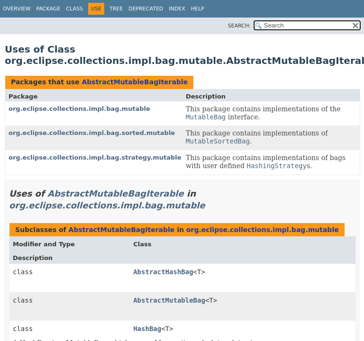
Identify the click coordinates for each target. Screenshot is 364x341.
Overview (17, 9)
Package (48, 9)
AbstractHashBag (163, 272)
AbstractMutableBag (169, 300)
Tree (116, 9)
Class (74, 9)
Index (177, 9)
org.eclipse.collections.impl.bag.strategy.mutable (95, 157)
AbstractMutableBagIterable (135, 82)
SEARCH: (239, 26)
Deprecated (145, 9)
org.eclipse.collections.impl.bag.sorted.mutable (92, 132)
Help (197, 9)
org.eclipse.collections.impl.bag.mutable (79, 108)
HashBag (147, 328)
